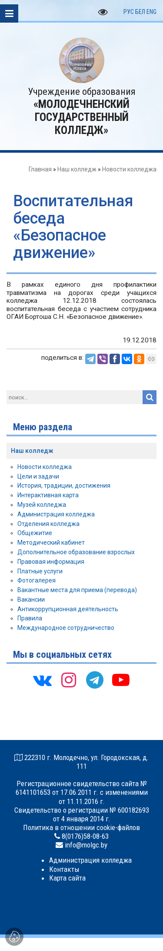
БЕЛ (140, 11)
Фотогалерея (36, 580)
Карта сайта (67, 878)
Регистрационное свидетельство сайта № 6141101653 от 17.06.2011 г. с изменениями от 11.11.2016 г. (82, 792)
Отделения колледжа (48, 523)
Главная (40, 169)
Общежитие (34, 532)
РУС (128, 11)
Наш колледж (76, 169)
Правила (29, 618)
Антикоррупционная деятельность (67, 609)
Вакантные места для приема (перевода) (77, 589)
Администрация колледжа (56, 514)
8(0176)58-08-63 (85, 836)
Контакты (64, 869)
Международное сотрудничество (65, 627)
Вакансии (31, 599)
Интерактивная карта (48, 495)
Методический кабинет (51, 542)
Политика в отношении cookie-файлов (81, 827)
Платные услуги (40, 571)
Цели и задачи (38, 476)
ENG (151, 11)
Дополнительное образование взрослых (76, 552)
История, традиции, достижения (63, 485)
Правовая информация (50, 561)
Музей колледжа (41, 504)
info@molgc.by (86, 844)
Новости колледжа (129, 169)
